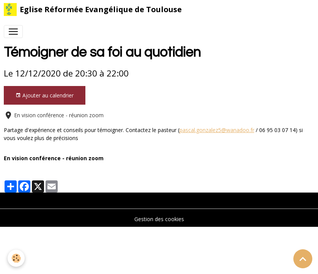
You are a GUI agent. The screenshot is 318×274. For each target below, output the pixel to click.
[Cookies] (16, 258)
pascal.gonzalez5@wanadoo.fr (216, 130)
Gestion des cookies (159, 219)
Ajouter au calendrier (45, 95)
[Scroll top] (302, 258)
